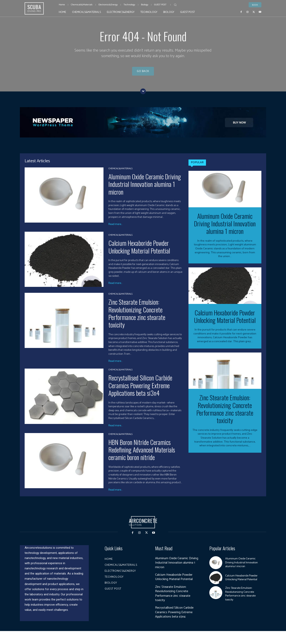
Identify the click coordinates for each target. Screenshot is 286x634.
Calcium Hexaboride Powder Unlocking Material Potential (139, 249)
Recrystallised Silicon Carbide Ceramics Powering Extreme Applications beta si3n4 (140, 388)
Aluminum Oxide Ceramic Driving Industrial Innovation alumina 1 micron (144, 187)
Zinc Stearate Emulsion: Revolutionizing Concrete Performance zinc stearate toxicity (136, 316)
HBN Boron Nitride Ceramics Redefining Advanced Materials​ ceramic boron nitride (141, 452)
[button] (175, 5)
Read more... (115, 227)
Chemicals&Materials (120, 171)
